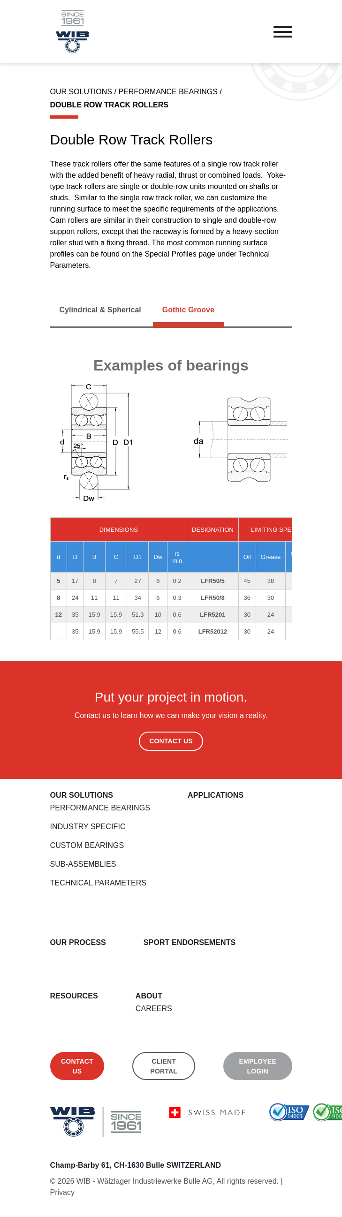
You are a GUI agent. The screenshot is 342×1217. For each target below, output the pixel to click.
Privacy (62, 1192)
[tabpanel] (171, 498)
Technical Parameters (98, 883)
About (149, 996)
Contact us (77, 1066)
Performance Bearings (100, 808)
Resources (74, 996)
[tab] (100, 310)
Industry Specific (88, 827)
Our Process (78, 942)
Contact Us (171, 741)
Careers (154, 1009)
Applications (215, 795)
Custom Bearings (87, 845)
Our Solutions (82, 795)
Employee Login (257, 1066)
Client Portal (163, 1066)
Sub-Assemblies (83, 864)
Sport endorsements (190, 942)
